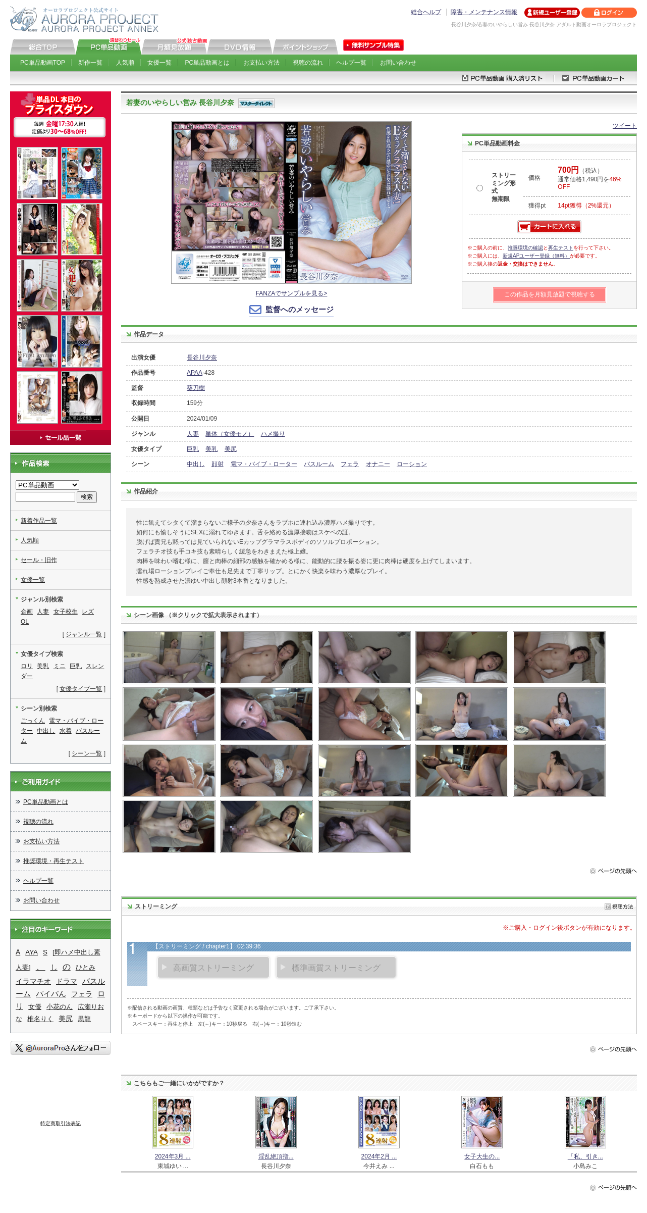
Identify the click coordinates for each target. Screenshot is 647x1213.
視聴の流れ (308, 62)
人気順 (125, 62)
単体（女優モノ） (229, 433)
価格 (534, 177)
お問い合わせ (398, 62)
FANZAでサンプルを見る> (292, 293)
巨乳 (193, 448)
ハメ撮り (273, 433)
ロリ (27, 666)
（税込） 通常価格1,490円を (589, 178)
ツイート (625, 125)
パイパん (51, 993)
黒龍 (84, 1019)
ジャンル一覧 (84, 634)
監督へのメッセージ (299, 309)
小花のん (59, 1006)
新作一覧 (90, 62)
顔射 (217, 464)
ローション (412, 464)
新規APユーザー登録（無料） (536, 256)
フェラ (350, 464)
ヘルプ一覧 (351, 62)
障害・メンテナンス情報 (484, 12)
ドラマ (66, 981)
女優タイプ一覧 (81, 688)
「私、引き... (585, 1156)
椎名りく (40, 1019)
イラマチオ (33, 981)
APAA (194, 372)
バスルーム (319, 464)
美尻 (231, 448)
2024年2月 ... (379, 1156)
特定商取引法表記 (60, 1123)
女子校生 (65, 611)
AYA (31, 952)
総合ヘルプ (426, 12)
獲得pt (537, 205)
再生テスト (560, 247)
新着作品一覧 (39, 520)
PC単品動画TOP (42, 62)
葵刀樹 (196, 387)
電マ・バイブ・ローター (264, 464)
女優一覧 (159, 62)
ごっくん (33, 720)
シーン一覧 (87, 753)
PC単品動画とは (207, 62)
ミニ (59, 666)
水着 (66, 730)
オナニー (378, 464)
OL (25, 621)
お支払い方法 (261, 62)
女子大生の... (482, 1156)
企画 (27, 611)
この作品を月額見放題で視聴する (549, 294)
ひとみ (85, 967)
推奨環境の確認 (525, 247)
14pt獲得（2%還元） (586, 205)
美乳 (211, 448)
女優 (34, 1006)
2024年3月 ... (173, 1156)
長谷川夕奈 (202, 357)
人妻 (193, 433)
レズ (88, 611)
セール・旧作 (39, 560)
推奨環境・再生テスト (53, 861)
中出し (196, 464)
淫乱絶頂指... (276, 1156)
